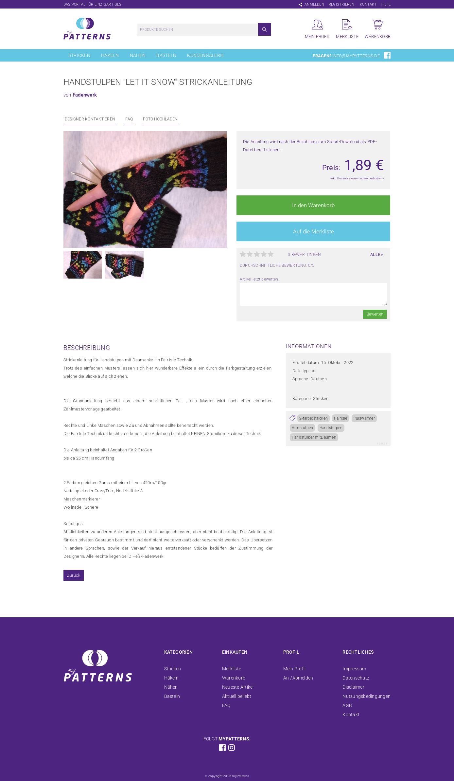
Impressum (354, 668)
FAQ (129, 119)
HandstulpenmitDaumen (314, 437)
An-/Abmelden (298, 678)
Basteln (166, 55)
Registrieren (341, 4)
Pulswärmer (364, 418)
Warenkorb (233, 678)
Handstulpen (331, 428)
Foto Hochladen (160, 119)
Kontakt (368, 4)
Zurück (73, 575)
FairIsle (340, 418)
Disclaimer (353, 687)
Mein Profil (294, 668)
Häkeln (110, 55)
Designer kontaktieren (90, 119)
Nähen (138, 55)
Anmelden (314, 4)
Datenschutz (355, 678)
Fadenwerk (85, 95)
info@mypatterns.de (355, 55)
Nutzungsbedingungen (366, 696)
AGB (347, 705)
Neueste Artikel (238, 687)
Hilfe (386, 4)
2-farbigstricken (313, 418)
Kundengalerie (205, 55)
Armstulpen (302, 428)
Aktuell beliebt (237, 696)
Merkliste (231, 668)
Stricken (79, 55)
